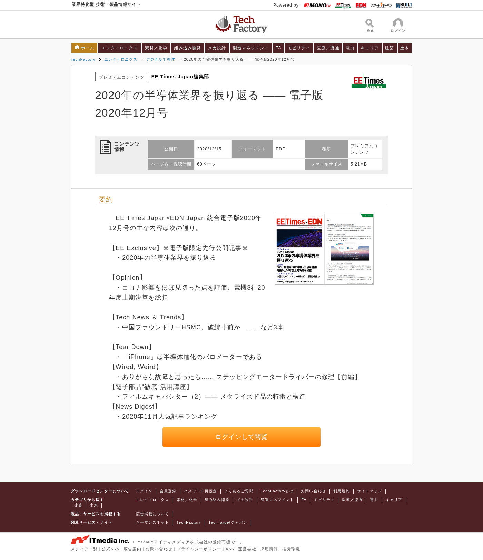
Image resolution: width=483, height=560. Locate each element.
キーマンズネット (152, 522)
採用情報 (269, 549)
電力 (350, 48)
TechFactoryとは (277, 491)
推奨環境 (291, 549)
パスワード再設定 (200, 491)
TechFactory (83, 59)
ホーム (88, 48)
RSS (230, 549)
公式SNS (110, 549)
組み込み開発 (187, 48)
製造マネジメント (251, 48)
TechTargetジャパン (227, 522)
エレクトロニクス (120, 48)
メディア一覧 (84, 549)
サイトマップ (369, 491)
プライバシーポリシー (199, 549)
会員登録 (168, 491)
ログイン (144, 491)
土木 (404, 48)
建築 (389, 48)
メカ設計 (217, 48)
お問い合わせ (313, 491)
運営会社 (247, 549)
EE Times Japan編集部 (180, 76)
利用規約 (341, 491)
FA (279, 48)
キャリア (370, 48)
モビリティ (299, 48)
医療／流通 (328, 48)
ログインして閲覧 (241, 436)
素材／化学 (156, 48)
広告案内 (132, 549)
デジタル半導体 (160, 59)
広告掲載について (152, 514)
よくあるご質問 (238, 491)
